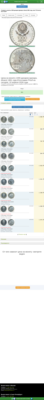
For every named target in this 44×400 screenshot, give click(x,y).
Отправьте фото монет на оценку (20, 1)
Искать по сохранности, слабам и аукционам (22, 106)
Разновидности (5, 243)
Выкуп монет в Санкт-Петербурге (11, 394)
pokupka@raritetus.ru (9, 390)
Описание (3, 239)
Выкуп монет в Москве (8, 385)
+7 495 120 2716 (10, 387)
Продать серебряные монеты (32, 99)
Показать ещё (22, 234)
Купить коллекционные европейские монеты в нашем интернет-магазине (14, 99)
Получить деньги (22, 6)
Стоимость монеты (6, 103)
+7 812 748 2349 (10, 396)
